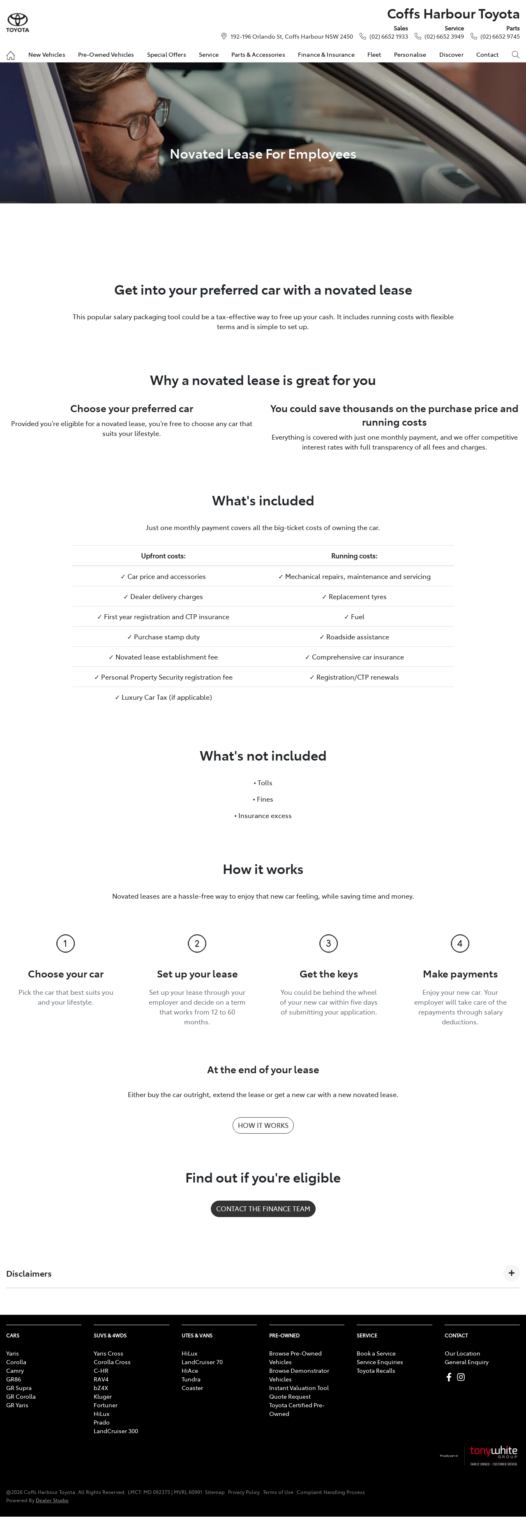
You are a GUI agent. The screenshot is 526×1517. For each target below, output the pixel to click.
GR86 (13, 1379)
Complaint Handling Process (331, 1492)
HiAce (190, 1370)
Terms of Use (278, 1492)
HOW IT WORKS (263, 1125)
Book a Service (376, 1353)
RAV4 (101, 1379)
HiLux (101, 1413)
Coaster (192, 1387)
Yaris (12, 1353)
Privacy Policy (244, 1492)
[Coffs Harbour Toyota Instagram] (462, 1377)
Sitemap (215, 1492)
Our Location (462, 1353)
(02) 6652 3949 (444, 36)
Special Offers (166, 54)
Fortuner (106, 1405)
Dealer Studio (52, 1499)
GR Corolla (21, 1396)
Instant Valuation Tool (299, 1387)
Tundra (191, 1379)
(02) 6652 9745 (500, 36)
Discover (451, 54)
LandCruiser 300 (116, 1431)
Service (209, 54)
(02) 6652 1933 (388, 36)
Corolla (16, 1362)
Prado (102, 1422)
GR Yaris (17, 1405)
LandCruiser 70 (202, 1362)
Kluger (103, 1396)
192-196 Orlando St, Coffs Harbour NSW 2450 (292, 36)
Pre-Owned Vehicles (106, 54)
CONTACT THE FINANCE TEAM (263, 1208)
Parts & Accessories (258, 54)
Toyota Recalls (376, 1370)
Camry (15, 1370)
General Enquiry (467, 1362)
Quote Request (290, 1396)
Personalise (410, 54)
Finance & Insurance (326, 54)
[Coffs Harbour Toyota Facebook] (451, 1377)
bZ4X (101, 1387)
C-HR (101, 1370)
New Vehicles (46, 54)
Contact (487, 54)
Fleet (374, 54)
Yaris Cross (108, 1353)
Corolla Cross (112, 1362)
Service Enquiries (380, 1362)
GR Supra (19, 1387)
